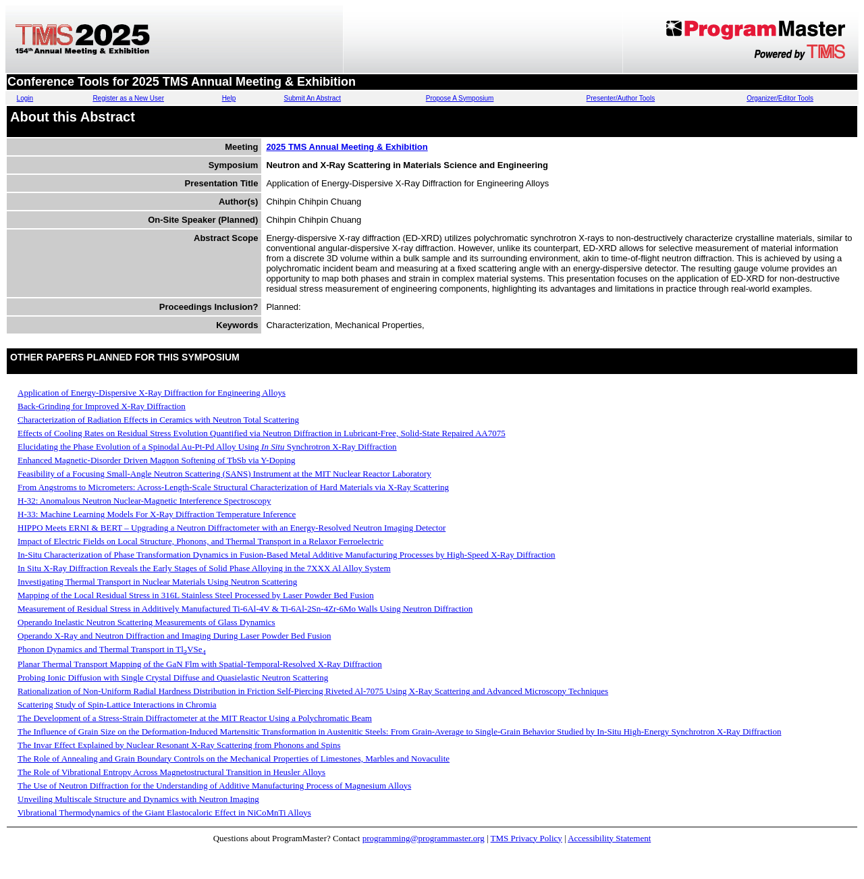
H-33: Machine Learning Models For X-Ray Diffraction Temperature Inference (157, 514)
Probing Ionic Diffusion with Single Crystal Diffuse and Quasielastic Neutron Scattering (173, 677)
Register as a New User (128, 98)
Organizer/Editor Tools (780, 98)
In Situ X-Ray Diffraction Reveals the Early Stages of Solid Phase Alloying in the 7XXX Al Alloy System (204, 568)
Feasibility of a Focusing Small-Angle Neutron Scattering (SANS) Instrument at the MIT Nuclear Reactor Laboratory (224, 474)
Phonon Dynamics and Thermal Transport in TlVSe (112, 649)
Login (25, 98)
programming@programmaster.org (423, 838)
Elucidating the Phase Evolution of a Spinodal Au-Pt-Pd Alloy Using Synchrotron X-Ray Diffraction (207, 447)
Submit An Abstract (313, 98)
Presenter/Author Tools (621, 98)
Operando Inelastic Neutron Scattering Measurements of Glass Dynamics (146, 622)
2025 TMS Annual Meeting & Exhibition (346, 147)
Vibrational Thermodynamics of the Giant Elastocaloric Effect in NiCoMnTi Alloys (164, 812)
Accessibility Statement (609, 838)
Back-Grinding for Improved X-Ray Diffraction (102, 406)
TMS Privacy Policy (526, 838)
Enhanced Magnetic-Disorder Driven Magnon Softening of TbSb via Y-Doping (157, 460)
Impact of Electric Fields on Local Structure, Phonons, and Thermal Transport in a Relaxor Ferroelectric (200, 541)
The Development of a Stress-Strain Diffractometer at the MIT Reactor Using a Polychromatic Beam (195, 718)
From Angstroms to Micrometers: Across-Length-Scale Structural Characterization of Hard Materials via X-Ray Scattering (233, 487)
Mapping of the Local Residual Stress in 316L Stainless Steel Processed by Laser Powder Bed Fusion (196, 595)
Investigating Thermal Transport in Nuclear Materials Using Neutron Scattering (157, 582)
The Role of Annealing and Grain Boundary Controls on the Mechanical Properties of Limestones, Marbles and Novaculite (234, 758)
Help (229, 98)
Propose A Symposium (460, 98)
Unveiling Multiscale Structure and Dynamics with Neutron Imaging (138, 799)
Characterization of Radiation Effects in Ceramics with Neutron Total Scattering (158, 420)
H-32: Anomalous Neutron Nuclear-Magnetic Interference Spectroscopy (144, 501)
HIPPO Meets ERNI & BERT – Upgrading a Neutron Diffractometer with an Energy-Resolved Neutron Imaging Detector (232, 528)
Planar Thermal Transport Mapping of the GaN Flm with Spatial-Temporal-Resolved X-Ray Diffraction (200, 664)
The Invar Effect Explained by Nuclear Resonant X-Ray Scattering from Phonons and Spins (179, 745)
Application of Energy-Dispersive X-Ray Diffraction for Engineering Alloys (152, 393)
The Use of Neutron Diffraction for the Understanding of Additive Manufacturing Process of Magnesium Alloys (214, 785)
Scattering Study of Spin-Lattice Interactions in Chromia (117, 704)
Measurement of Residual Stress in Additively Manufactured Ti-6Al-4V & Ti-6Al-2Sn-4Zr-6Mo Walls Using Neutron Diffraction (245, 609)
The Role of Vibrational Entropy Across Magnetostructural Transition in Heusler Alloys (171, 772)
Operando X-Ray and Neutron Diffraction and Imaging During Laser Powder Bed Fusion (174, 636)
